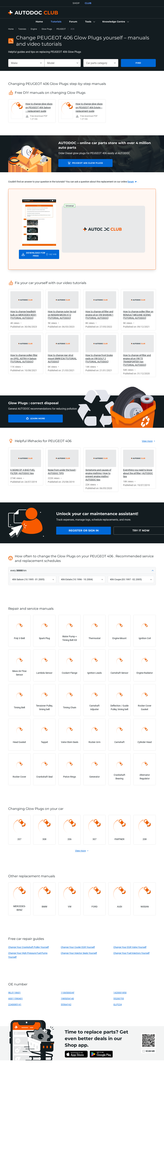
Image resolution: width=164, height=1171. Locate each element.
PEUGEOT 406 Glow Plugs (81, 163)
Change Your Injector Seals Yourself (79, 953)
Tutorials (22, 29)
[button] (89, 21)
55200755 (118, 998)
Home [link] (11, 29)
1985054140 (67, 998)
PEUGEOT (61, 29)
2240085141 (14, 1004)
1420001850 (120, 992)
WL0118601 (14, 992)
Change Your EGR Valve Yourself (129, 947)
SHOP (76, 3)
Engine (34, 29)
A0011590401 (15, 998)
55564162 (66, 1004)
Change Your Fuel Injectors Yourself (131, 953)
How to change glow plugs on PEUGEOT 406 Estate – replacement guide (89, 107)
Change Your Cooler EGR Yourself (78, 947)
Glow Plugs (47, 29)
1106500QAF (67, 992)
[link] (39, 21)
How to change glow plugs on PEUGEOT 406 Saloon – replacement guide (38, 107)
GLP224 (117, 1004)
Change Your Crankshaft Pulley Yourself (28, 947)
